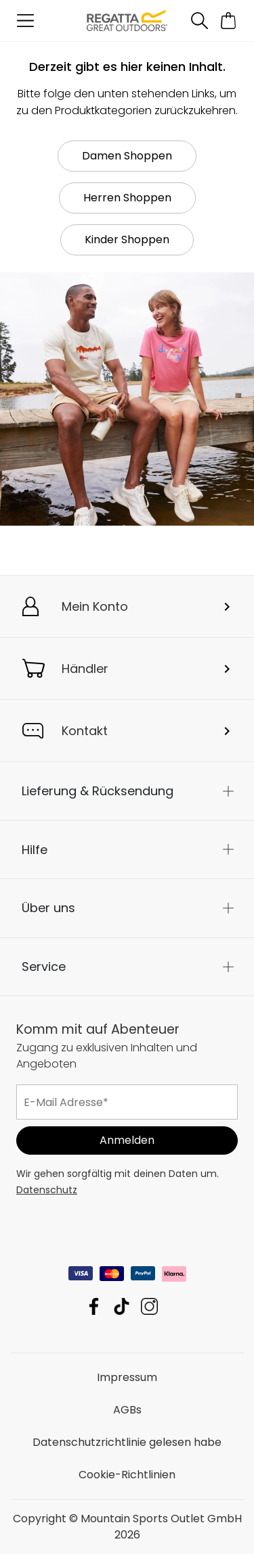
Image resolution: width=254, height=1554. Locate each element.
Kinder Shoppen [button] (127, 239)
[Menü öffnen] (25, 20)
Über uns (48, 907)
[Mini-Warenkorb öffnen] (228, 20)
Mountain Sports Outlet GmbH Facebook (93, 1306)
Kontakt (85, 730)
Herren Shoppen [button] (127, 197)
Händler (85, 668)
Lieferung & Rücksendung (97, 790)
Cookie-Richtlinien (127, 1474)
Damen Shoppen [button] (127, 156)
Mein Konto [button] (95, 606)
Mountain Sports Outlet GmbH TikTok (121, 1306)
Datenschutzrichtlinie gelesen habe (127, 1442)
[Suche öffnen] (199, 20)
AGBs (127, 1410)
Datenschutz (46, 1190)
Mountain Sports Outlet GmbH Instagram (149, 1306)
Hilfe (34, 849)
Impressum (127, 1377)
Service (44, 966)
